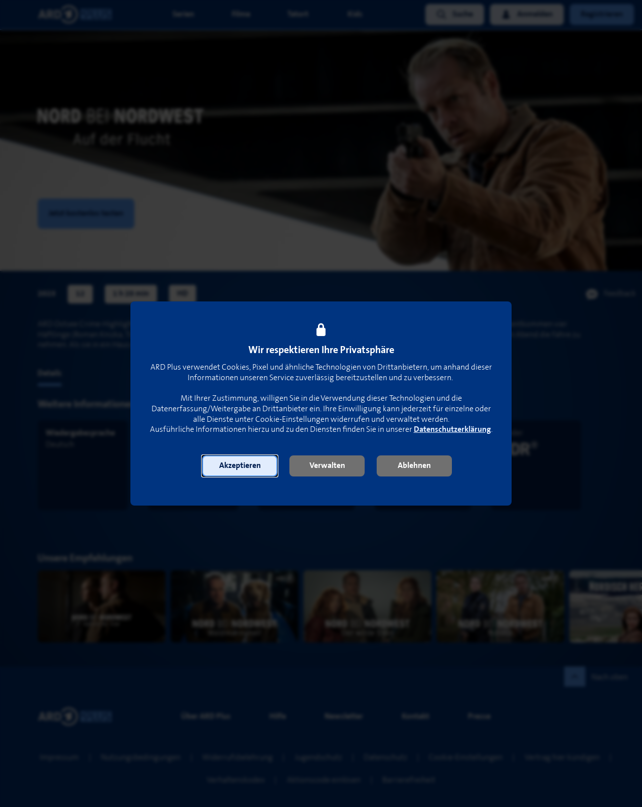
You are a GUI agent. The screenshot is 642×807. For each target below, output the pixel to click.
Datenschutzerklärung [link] (452, 429)
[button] (239, 465)
